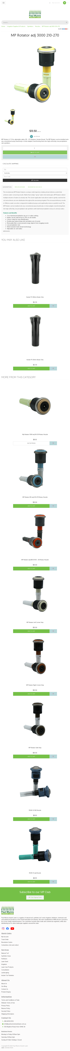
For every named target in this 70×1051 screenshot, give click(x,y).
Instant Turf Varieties (7, 975)
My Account (54, 2)
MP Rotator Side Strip (35, 748)
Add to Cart (35, 152)
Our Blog (4, 986)
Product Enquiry (6, 992)
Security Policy (5, 1011)
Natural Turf (5, 953)
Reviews (35, 187)
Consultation (5, 970)
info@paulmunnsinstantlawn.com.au (13, 1024)
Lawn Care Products (7, 967)
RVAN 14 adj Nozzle (35, 873)
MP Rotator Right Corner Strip (35, 685)
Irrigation (4, 964)
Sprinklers (30, 26)
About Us (4, 983)
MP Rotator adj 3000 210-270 (51, 26)
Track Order (5, 939)
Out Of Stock (31, 443)
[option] (35, 74)
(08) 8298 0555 (7, 1021)
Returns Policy (5, 1008)
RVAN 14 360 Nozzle (35, 810)
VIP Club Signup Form (35, 897)
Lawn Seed (4, 961)
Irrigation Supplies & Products (16, 26)
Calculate (35, 180)
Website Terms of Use (8, 1003)
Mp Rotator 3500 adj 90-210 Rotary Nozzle (35, 434)
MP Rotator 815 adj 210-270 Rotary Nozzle (34, 497)
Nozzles (37, 26)
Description (7, 187)
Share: (63, 29)
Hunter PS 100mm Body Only (35, 297)
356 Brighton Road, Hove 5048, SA (13, 1027)
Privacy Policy (5, 1005)
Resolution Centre (6, 942)
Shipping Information (7, 1014)
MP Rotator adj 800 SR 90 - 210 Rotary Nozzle (35, 560)
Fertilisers (4, 958)
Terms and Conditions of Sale (10, 1000)
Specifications (20, 187)
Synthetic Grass (6, 956)
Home (3, 26)
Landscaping (5, 972)
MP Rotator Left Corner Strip (35, 622)
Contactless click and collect (10, 945)
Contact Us (4, 989)
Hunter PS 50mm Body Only (35, 360)
